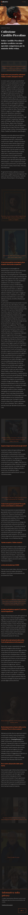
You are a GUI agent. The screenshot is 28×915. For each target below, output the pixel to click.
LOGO (4, 1)
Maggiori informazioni (7, 905)
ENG (25, 1)
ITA (22, 1)
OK (22, 910)
